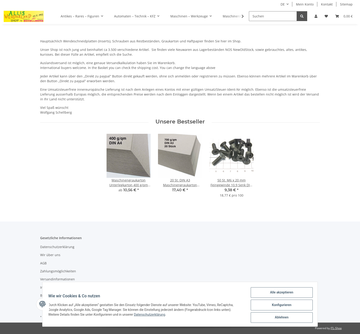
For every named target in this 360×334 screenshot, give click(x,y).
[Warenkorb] (344, 16)
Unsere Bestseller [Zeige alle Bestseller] (180, 121)
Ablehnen (280, 318)
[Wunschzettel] (326, 16)
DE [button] (283, 4)
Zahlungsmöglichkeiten (58, 271)
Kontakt (327, 4)
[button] (316, 16)
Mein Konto (305, 4)
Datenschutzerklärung (57, 247)
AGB (43, 263)
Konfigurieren (280, 306)
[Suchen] (273, 16)
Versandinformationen (57, 279)
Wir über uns (50, 255)
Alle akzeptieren (280, 294)
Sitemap (346, 4)
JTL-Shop (336, 328)
